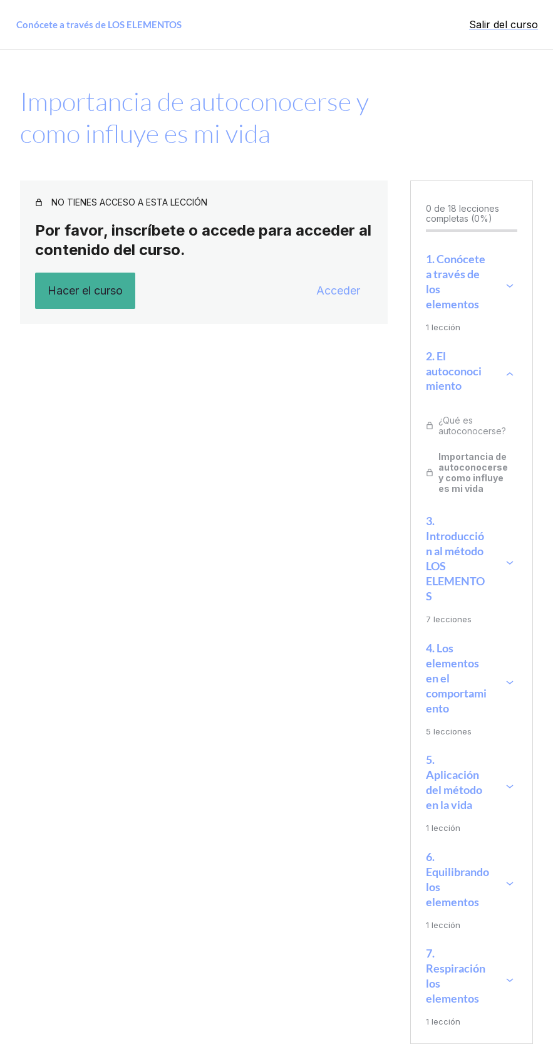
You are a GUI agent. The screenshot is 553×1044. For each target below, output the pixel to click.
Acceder (338, 290)
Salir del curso (503, 24)
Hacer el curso (85, 290)
